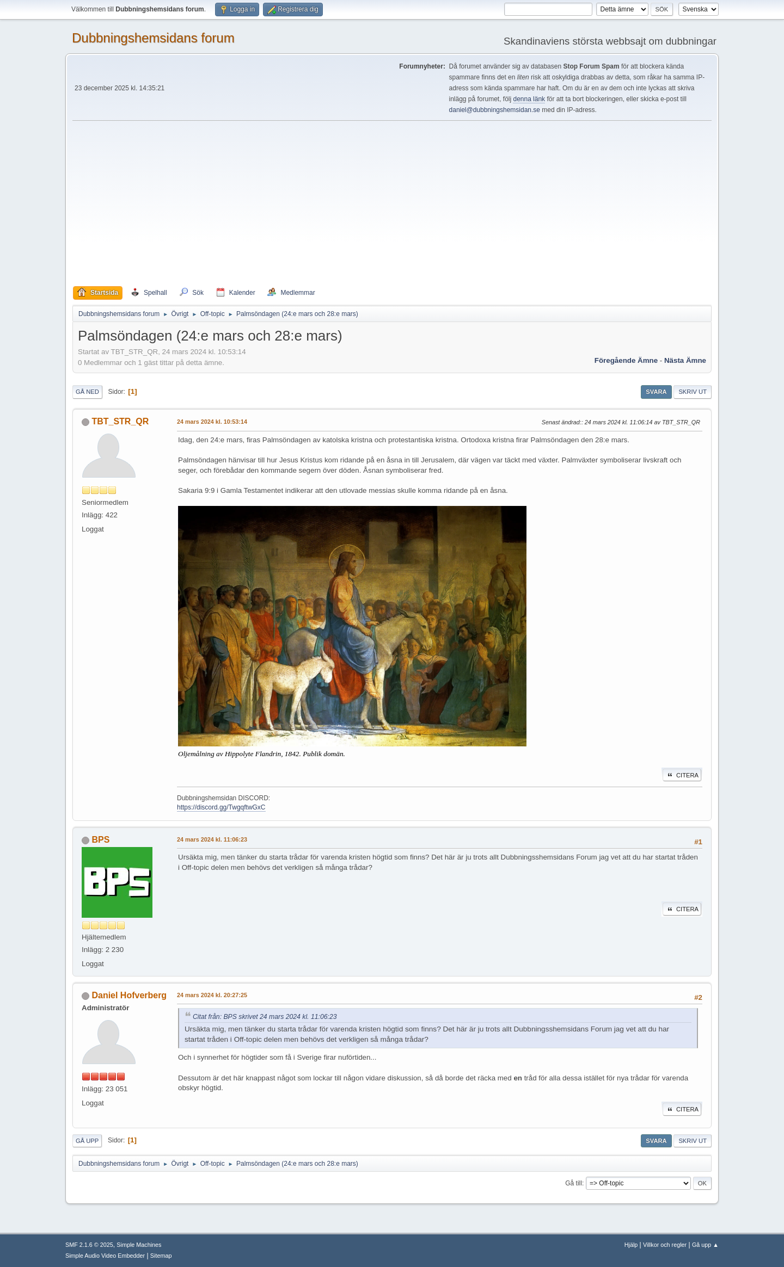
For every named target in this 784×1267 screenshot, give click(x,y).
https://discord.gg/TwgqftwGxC (221, 807)
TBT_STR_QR (120, 421)
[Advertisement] (392, 203)
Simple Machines (139, 1244)
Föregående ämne (626, 360)
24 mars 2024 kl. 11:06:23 (212, 839)
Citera (682, 775)
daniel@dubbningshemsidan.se (494, 110)
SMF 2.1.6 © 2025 (89, 1244)
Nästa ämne (685, 360)
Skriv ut (692, 391)
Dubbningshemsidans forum (153, 37)
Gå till (573, 1183)
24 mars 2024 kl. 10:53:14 (212, 421)
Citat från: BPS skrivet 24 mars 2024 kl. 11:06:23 (265, 1017)
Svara (656, 391)
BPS (100, 839)
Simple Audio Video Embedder (105, 1255)
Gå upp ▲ (705, 1244)
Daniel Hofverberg (129, 995)
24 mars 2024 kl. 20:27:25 (212, 995)
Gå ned (87, 391)
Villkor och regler (665, 1244)
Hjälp (631, 1244)
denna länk (529, 99)
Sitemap (161, 1255)
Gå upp (87, 1141)
